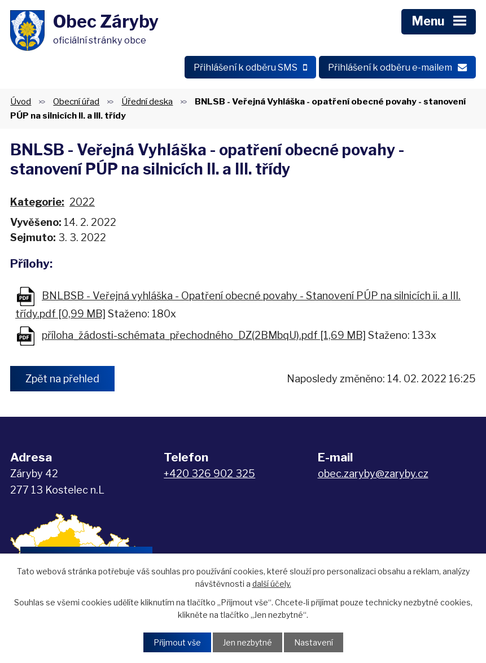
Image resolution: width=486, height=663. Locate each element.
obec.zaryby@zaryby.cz (373, 473)
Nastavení (313, 642)
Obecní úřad (76, 101)
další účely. (271, 583)
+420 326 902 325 (209, 473)
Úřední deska (147, 101)
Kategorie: (37, 202)
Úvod (20, 101)
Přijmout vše (177, 642)
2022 (82, 202)
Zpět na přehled (62, 379)
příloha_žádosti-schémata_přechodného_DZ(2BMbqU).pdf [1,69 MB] (204, 335)
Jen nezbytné (247, 642)
